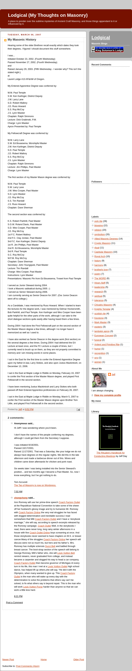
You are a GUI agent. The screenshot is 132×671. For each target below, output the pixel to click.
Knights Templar (102, 309)
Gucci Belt (50, 546)
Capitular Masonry (103, 252)
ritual (96, 247)
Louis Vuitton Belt (66, 553)
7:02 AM (18, 491)
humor (97, 349)
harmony (98, 265)
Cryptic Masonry (102, 243)
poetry (97, 274)
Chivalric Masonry (103, 305)
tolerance (99, 300)
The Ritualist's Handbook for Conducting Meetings (109, 453)
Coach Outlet (44, 526)
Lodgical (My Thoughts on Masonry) (48, 15)
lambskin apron (102, 331)
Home (44, 659)
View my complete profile (107, 395)
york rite (98, 221)
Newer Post (8, 659)
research (98, 291)
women (98, 362)
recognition (99, 353)
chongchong (21, 498)
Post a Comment (14, 602)
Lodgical (101, 37)
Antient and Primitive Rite (107, 344)
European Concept (103, 335)
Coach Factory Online (29, 512)
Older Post (78, 659)
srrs (96, 357)
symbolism (99, 234)
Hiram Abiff (99, 283)
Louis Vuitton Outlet (57, 566)
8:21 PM (18, 596)
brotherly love (101, 269)
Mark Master (100, 322)
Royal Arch (99, 256)
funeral (97, 340)
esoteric (98, 327)
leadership (99, 287)
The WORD (100, 278)
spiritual (98, 296)
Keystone (99, 318)
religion (98, 230)
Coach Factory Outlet (69, 502)
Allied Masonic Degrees (106, 238)
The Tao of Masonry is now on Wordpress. (35, 485)
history (97, 260)
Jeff (113, 374)
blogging (98, 225)
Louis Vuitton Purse (33, 587)
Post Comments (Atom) (27, 666)
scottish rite (100, 313)
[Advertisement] (27, 632)
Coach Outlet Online (40, 532)
